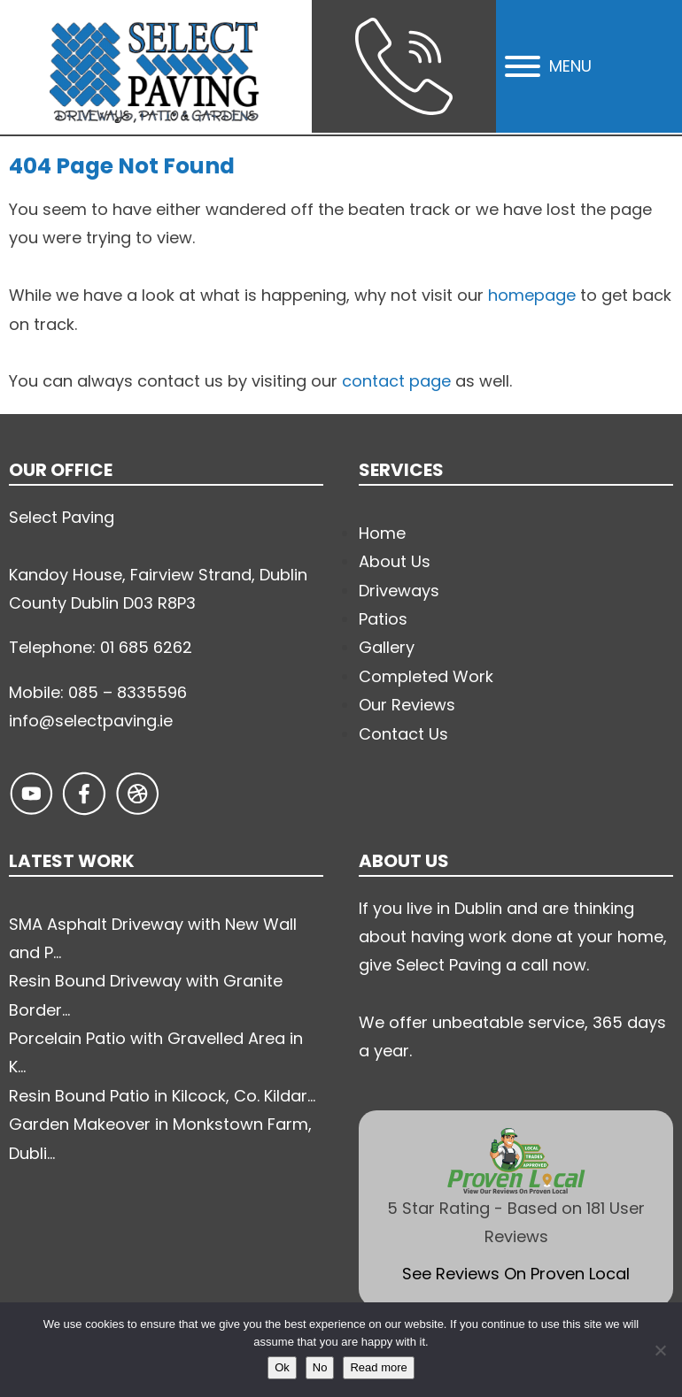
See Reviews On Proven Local (516, 1274)
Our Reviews (407, 705)
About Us (394, 561)
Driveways (399, 591)
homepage (532, 295)
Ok (282, 1367)
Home (382, 533)
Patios (383, 619)
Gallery (387, 647)
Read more (378, 1367)
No (320, 1367)
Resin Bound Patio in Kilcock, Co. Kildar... (162, 1096)
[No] (660, 1350)
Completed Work (426, 676)
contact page (396, 381)
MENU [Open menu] (548, 66)
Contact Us (403, 734)
